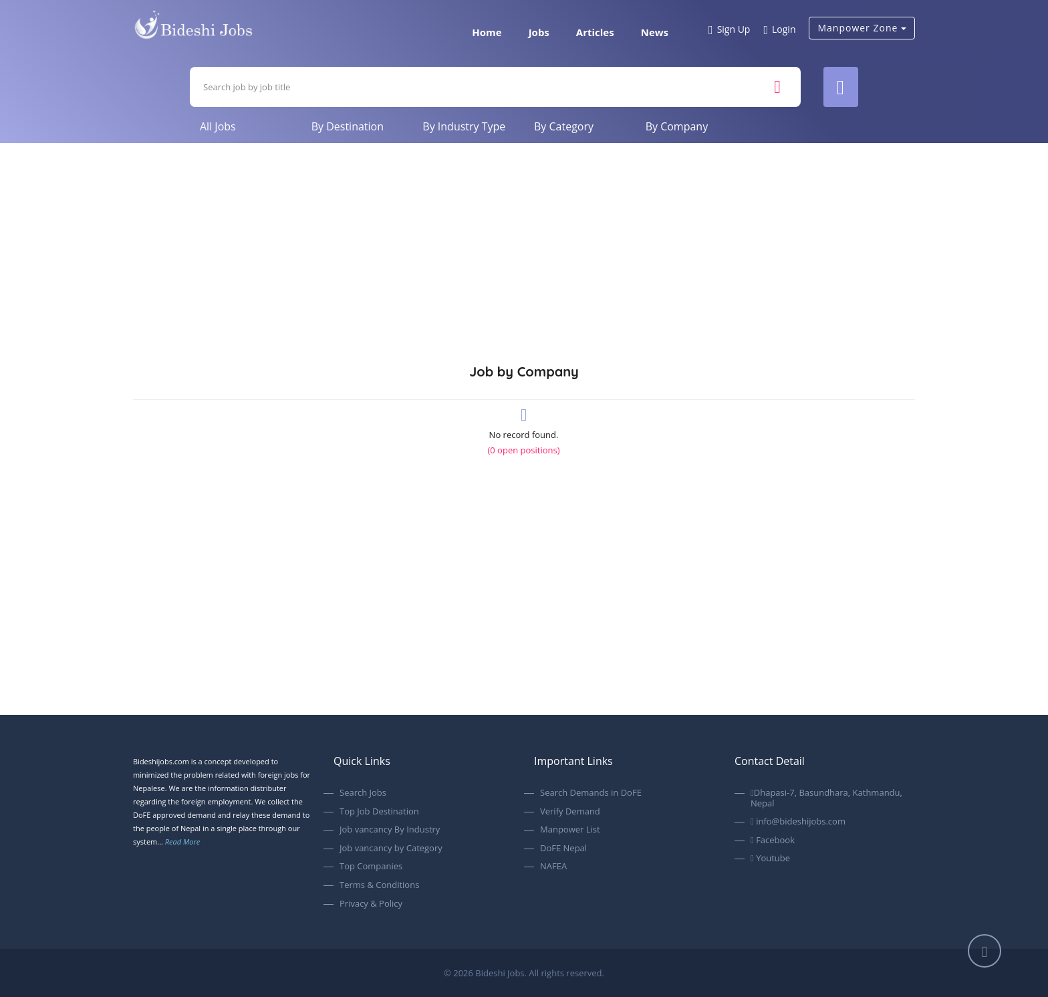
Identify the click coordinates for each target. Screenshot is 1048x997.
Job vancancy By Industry (390, 829)
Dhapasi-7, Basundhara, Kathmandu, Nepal (826, 798)
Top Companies (371, 866)
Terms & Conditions (379, 885)
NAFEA (553, 866)
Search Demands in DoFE (591, 793)
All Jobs (218, 126)
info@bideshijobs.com (798, 821)
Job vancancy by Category (391, 848)
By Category (564, 126)
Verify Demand (570, 811)
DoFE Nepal (563, 848)
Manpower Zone (861, 27)
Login (779, 30)
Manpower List (570, 829)
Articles (595, 32)
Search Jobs (363, 793)
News (654, 32)
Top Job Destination (379, 811)
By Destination (347, 126)
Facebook (773, 840)
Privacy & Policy (371, 904)
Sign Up (729, 30)
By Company (677, 126)
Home (486, 32)
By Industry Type (463, 126)
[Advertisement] (524, 243)
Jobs (539, 32)
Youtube (770, 858)
